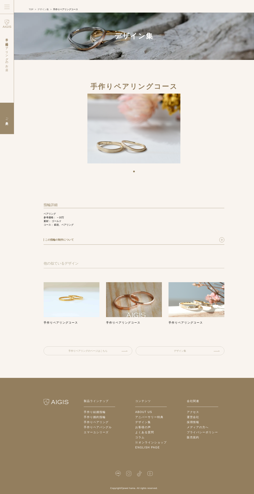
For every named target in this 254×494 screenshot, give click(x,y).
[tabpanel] (133, 128)
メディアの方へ (198, 427)
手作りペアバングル (98, 427)
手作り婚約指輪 (95, 417)
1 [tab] (135, 173)
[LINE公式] (118, 474)
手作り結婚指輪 (95, 412)
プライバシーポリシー (202, 432)
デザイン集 (197, 350)
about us (143, 412)
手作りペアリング (96, 422)
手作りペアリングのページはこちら (98, 350)
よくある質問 (144, 432)
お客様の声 (143, 427)
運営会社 (193, 417)
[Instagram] (129, 474)
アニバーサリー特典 (149, 417)
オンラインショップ (151, 442)
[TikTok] (139, 474)
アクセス (193, 412)
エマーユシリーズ (96, 432)
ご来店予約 (6, 118)
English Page (147, 447)
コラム (140, 437)
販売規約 (193, 437)
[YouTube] (150, 474)
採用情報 (193, 422)
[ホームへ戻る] (56, 402)
